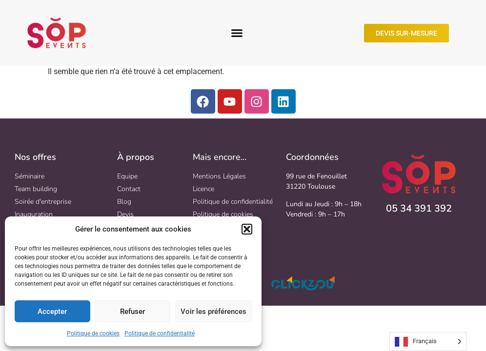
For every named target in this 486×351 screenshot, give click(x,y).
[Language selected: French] (427, 341)
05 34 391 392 (419, 208)
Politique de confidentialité (159, 333)
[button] (247, 229)
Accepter (52, 311)
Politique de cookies (93, 333)
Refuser (132, 311)
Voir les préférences (213, 311)
